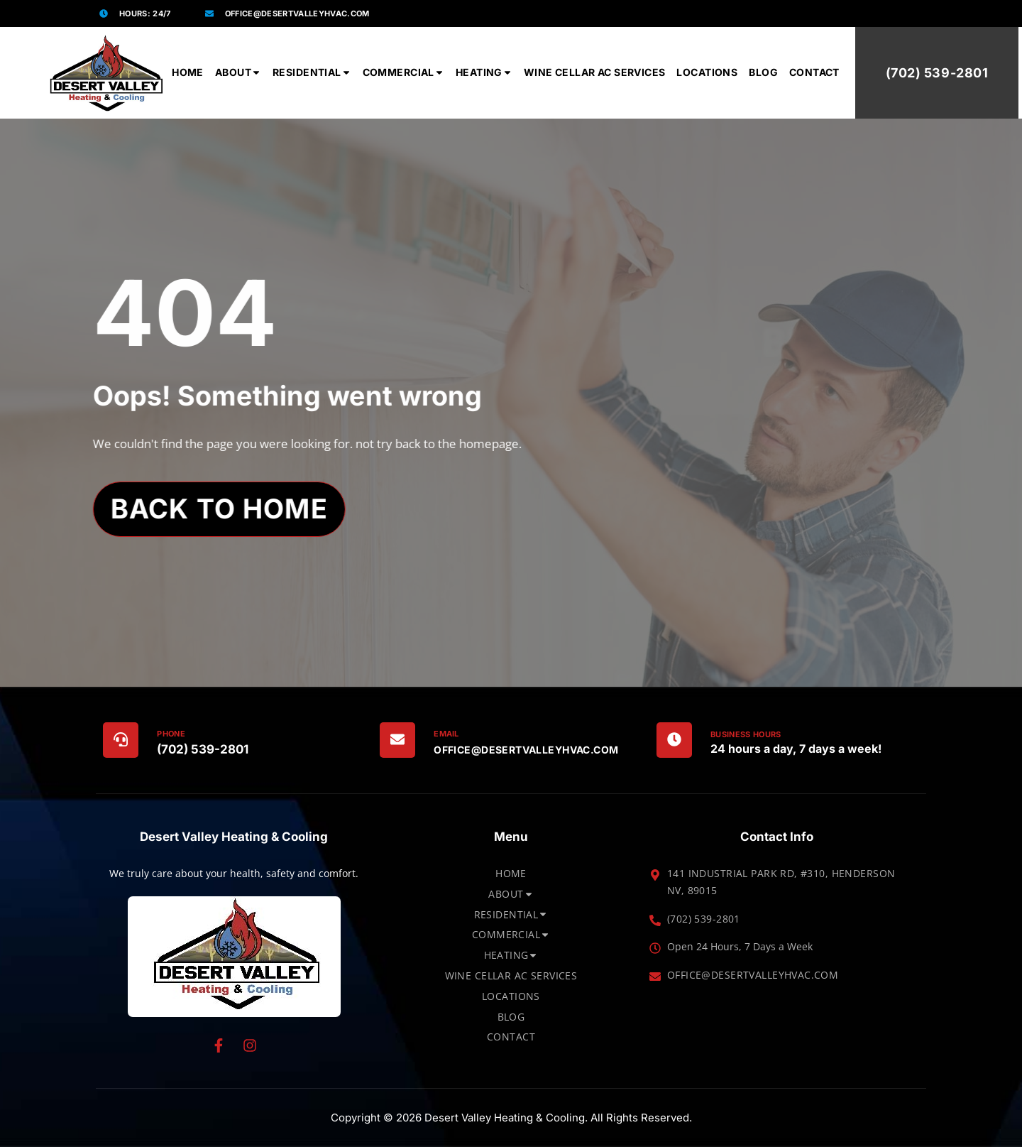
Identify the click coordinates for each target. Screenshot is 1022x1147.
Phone (171, 734)
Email (446, 734)
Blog (763, 72)
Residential (312, 72)
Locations (706, 72)
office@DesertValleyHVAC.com (526, 750)
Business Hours (745, 734)
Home (188, 72)
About (238, 72)
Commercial (403, 72)
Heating (484, 72)
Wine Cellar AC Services (595, 72)
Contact (814, 72)
